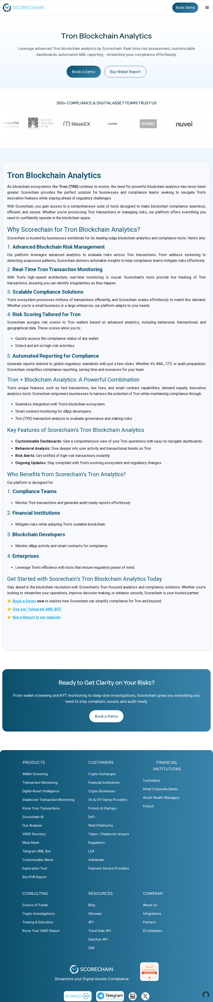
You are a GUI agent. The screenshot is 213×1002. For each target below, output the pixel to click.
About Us (150, 905)
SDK (91, 948)
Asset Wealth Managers (161, 798)
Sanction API (98, 939)
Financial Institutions (104, 782)
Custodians (151, 780)
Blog (91, 905)
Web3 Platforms (100, 825)
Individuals (96, 860)
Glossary (95, 914)
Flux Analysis (32, 825)
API (91, 922)
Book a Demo (83, 71)
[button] (207, 7)
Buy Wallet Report (125, 71)
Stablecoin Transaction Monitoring (48, 800)
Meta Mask (30, 843)
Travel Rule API (99, 931)
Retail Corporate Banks (160, 789)
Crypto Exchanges (102, 774)
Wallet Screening (35, 774)
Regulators (96, 843)
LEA (91, 851)
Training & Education (37, 922)
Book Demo (185, 7)
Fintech (148, 806)
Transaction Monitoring (40, 782)
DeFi (91, 817)
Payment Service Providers (108, 868)
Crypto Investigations (38, 914)
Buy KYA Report (34, 877)
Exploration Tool (34, 868)
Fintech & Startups (102, 808)
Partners (149, 922)
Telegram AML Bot (36, 851)
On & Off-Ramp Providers (107, 800)
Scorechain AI (33, 817)
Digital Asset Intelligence (40, 791)
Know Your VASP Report (41, 931)
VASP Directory (34, 834)
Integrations (152, 914)
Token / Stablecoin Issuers (108, 834)
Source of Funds (35, 905)
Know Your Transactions (41, 808)
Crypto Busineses (101, 791)
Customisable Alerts (37, 860)
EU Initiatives (152, 931)
